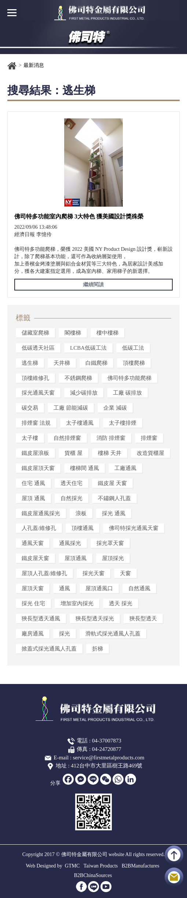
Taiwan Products (101, 866)
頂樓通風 (83, 528)
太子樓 (30, 438)
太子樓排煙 (122, 423)
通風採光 (70, 543)
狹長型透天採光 (95, 618)
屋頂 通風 (33, 498)
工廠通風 (125, 468)
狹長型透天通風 (41, 618)
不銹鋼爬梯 (78, 378)
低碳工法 (133, 348)
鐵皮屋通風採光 (41, 513)
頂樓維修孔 (35, 378)
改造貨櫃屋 (150, 453)
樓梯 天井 (109, 453)
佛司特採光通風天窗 (133, 528)
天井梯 (62, 363)
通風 (64, 588)
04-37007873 (106, 741)
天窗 (125, 573)
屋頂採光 (113, 558)
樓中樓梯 (107, 333)
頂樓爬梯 (134, 363)
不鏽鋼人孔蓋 (114, 498)
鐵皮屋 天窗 (112, 483)
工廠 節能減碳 (71, 408)
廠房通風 (33, 634)
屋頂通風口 (99, 588)
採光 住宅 (33, 603)
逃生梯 (30, 363)
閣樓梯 (73, 333)
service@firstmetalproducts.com (108, 757)
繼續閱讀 (93, 284)
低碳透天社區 (38, 348)
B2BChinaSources (93, 875)
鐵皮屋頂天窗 (38, 468)
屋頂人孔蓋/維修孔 (44, 573)
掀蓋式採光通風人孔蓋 (49, 649)
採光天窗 (93, 573)
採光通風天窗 (38, 393)
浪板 (81, 513)
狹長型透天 (143, 618)
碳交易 (30, 408)
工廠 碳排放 (127, 393)
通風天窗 (33, 543)
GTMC (72, 866)
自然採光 (71, 498)
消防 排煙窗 (110, 438)
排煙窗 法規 (36, 423)
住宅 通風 (33, 483)
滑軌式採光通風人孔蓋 (112, 634)
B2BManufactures (141, 866)
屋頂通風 (76, 558)
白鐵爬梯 (96, 363)
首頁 (12, 66)
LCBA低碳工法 (88, 348)
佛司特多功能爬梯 (129, 378)
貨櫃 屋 (73, 453)
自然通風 (139, 588)
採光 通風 (113, 513)
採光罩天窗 (110, 543)
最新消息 (33, 65)
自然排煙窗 (67, 438)
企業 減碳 (115, 408)
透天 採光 (120, 603)
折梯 (97, 649)
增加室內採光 (77, 603)
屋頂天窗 (33, 588)
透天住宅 (71, 483)
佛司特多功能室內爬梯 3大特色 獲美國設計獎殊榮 (78, 216)
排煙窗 (149, 438)
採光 (64, 634)
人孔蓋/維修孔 (39, 528)
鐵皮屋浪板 (35, 453)
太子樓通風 (80, 423)
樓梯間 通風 (84, 468)
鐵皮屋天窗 (35, 558)
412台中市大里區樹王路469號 (106, 766)
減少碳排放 (84, 393)
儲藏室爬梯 (35, 333)
